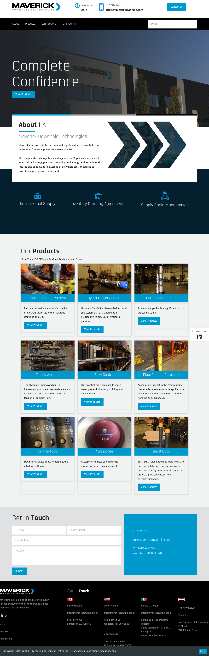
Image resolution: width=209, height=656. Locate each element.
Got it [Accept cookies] (202, 651)
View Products (23, 94)
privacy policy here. (106, 650)
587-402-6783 (113, 5)
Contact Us (176, 7)
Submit (19, 571)
